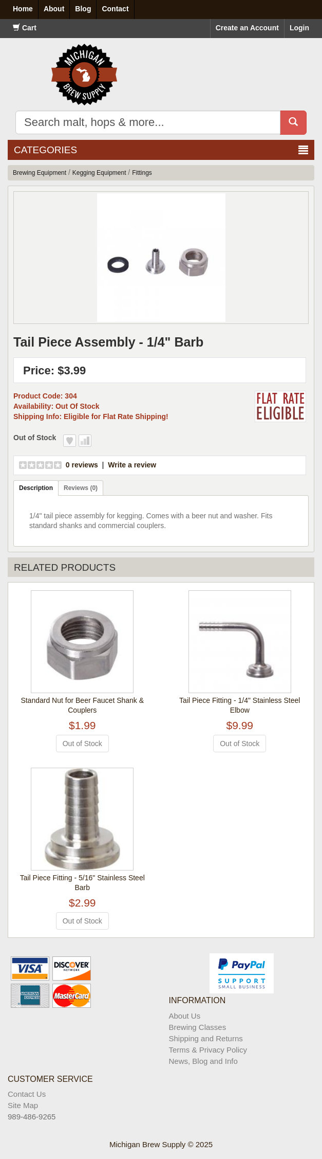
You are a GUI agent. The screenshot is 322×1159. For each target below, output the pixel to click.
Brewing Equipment (39, 172)
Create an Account (247, 28)
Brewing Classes (197, 1027)
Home (23, 9)
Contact (115, 9)
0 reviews (82, 465)
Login (299, 28)
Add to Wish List (69, 440)
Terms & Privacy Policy (208, 1049)
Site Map (23, 1105)
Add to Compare (85, 440)
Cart (24, 28)
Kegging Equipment (99, 172)
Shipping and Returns (206, 1038)
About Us (185, 1015)
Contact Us (27, 1094)
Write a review (132, 465)
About (54, 9)
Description (36, 488)
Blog (83, 9)
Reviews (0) (81, 488)
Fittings (142, 172)
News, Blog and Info (203, 1061)
